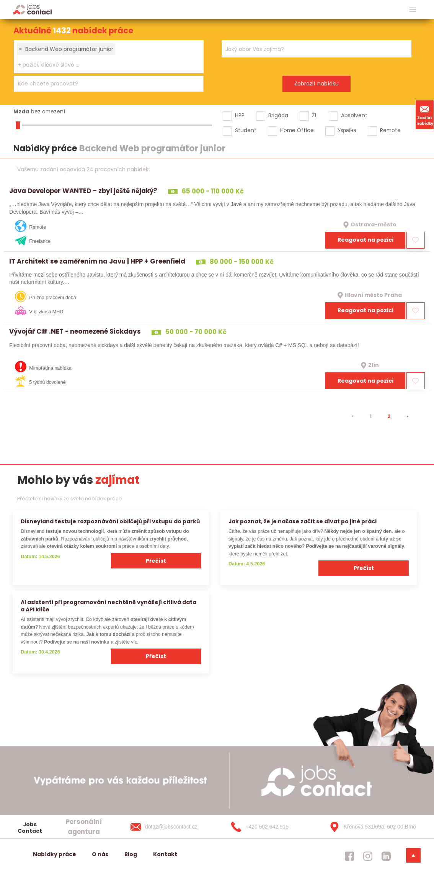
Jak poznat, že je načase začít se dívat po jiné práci (302, 521)
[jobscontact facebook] (349, 856)
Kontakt (165, 854)
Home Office (297, 130)
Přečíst (156, 561)
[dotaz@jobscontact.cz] (171, 827)
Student (245, 130)
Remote (390, 130)
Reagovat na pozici (365, 240)
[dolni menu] (413, 855)
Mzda (21, 111)
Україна (347, 130)
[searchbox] (104, 65)
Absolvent (354, 115)
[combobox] (109, 56)
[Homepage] (32, 9)
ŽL (314, 115)
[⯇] (352, 416)
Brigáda (278, 115)
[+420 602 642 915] (271, 827)
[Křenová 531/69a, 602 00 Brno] (370, 827)
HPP (240, 115)
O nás (100, 854)
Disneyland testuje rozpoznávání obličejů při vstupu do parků (110, 521)
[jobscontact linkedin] (386, 856)
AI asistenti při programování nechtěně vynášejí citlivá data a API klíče (108, 605)
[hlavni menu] (413, 9)
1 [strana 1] (371, 416)
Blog (130, 854)
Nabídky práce (54, 854)
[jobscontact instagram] (368, 856)
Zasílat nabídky (424, 114)
